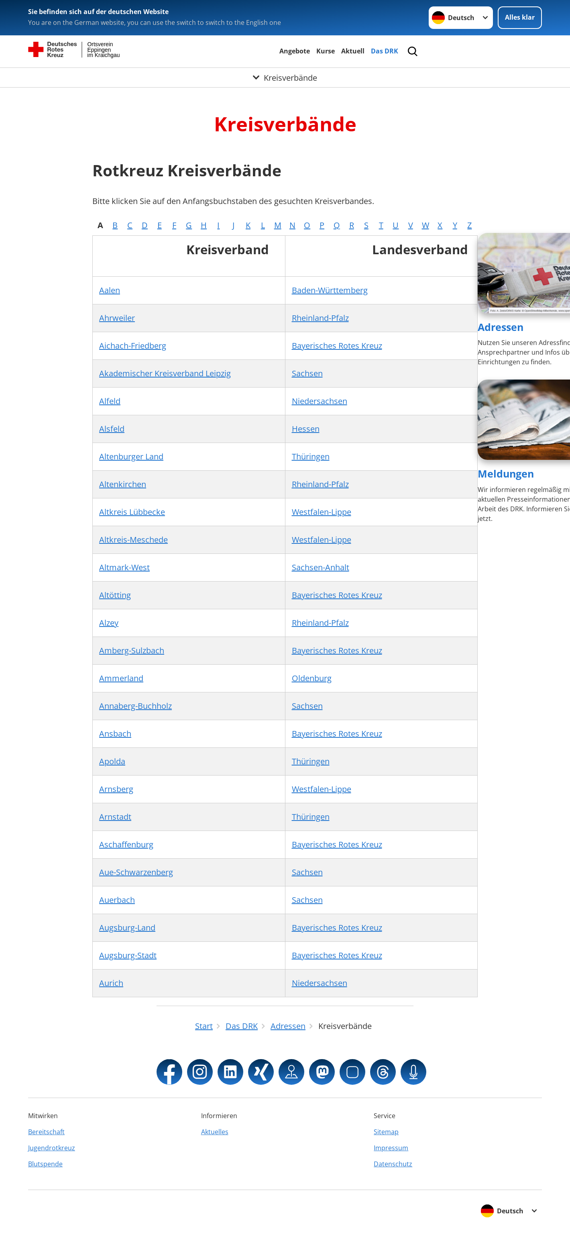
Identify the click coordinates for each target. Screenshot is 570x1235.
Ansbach (115, 733)
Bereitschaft (46, 1131)
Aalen (109, 290)
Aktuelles (214, 1131)
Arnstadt (115, 816)
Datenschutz (393, 1163)
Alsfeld (111, 428)
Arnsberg (116, 789)
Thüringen (311, 456)
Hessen (306, 428)
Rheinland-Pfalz (320, 317)
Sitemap (386, 1131)
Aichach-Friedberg (132, 345)
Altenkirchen (122, 484)
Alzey (108, 622)
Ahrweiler (117, 317)
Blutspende (45, 1163)
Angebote (294, 51)
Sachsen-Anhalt (320, 567)
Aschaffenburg (126, 844)
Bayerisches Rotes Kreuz (337, 345)
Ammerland (121, 678)
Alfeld (109, 401)
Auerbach (117, 899)
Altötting (115, 595)
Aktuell (352, 51)
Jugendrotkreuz (51, 1147)
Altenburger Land (131, 456)
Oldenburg (312, 678)
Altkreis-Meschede (133, 539)
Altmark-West (124, 567)
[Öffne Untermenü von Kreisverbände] (285, 77)
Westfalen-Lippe (321, 511)
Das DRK (384, 51)
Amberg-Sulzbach (131, 650)
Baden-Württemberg (330, 290)
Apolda (112, 761)
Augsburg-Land (127, 927)
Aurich (111, 983)
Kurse (325, 51)
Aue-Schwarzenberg (136, 872)
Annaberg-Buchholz (135, 705)
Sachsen (307, 373)
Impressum (391, 1147)
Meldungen (506, 473)
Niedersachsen (319, 401)
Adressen (500, 327)
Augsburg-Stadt (128, 955)
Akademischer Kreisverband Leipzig (165, 373)
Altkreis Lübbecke (132, 511)
